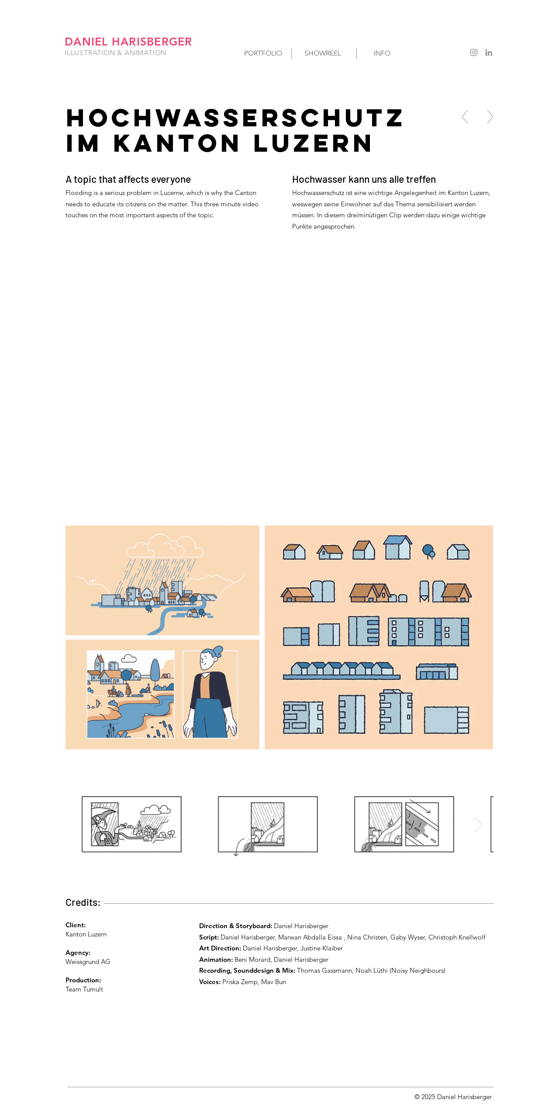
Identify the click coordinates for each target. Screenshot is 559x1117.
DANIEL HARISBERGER (129, 41)
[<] (465, 117)
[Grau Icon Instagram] (474, 52)
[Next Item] (478, 824)
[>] (490, 117)
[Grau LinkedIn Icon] (488, 52)
